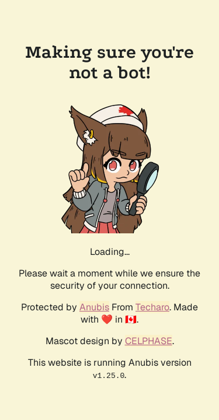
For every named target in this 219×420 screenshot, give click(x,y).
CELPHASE (148, 341)
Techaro (152, 307)
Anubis (94, 307)
